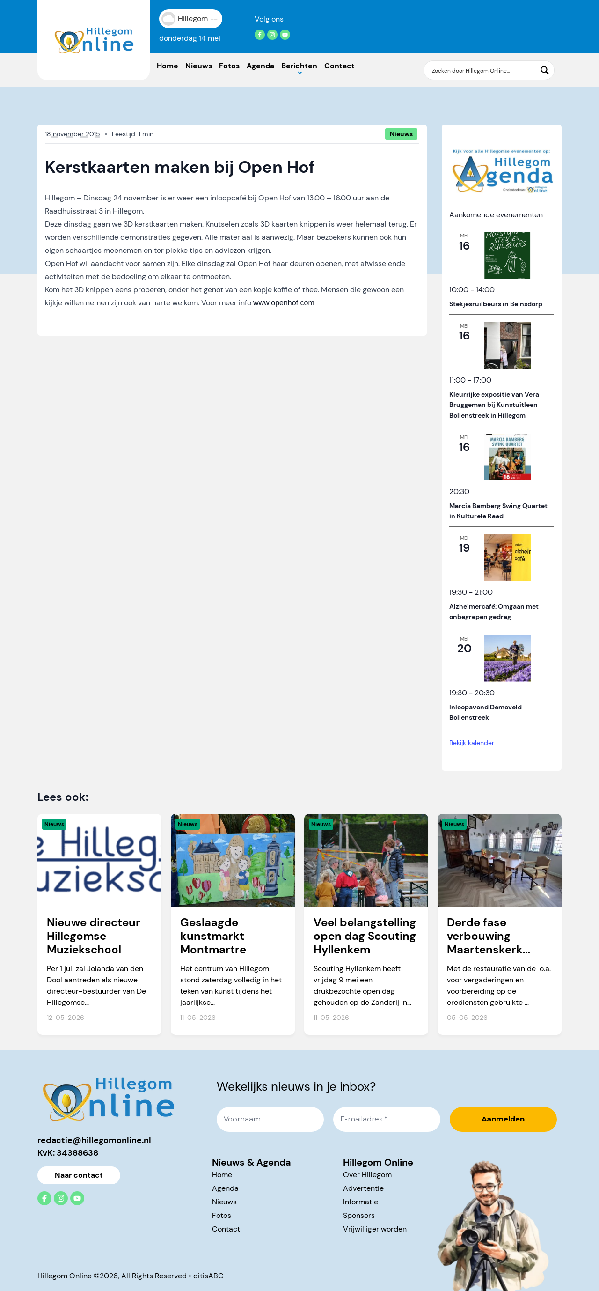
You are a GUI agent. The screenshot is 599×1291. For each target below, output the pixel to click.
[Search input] (483, 70)
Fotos (229, 66)
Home (167, 66)
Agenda (260, 66)
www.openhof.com (283, 303)
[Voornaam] (270, 1119)
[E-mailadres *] (386, 1119)
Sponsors (359, 1215)
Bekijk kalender (471, 742)
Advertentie (363, 1188)
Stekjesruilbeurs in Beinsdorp (495, 304)
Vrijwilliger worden (375, 1229)
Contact (339, 66)
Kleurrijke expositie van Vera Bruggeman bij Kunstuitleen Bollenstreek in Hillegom (494, 405)
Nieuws (198, 66)
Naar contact (79, 1175)
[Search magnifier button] (544, 70)
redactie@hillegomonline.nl (94, 1140)
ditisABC (208, 1276)
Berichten (299, 66)
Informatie (360, 1202)
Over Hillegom (367, 1175)
